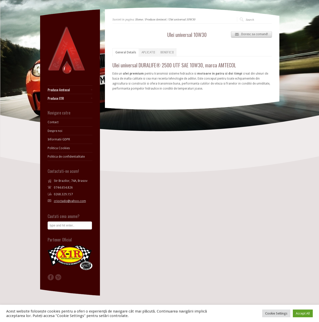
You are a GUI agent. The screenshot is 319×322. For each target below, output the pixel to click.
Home (139, 19)
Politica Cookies (59, 148)
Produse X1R (56, 98)
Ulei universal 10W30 (181, 19)
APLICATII (148, 52)
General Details (125, 52)
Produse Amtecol (155, 19)
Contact (53, 122)
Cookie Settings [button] (276, 313)
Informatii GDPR (59, 139)
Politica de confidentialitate (66, 156)
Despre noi (55, 131)
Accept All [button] (303, 313)
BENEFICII (167, 52)
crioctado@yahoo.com (70, 201)
